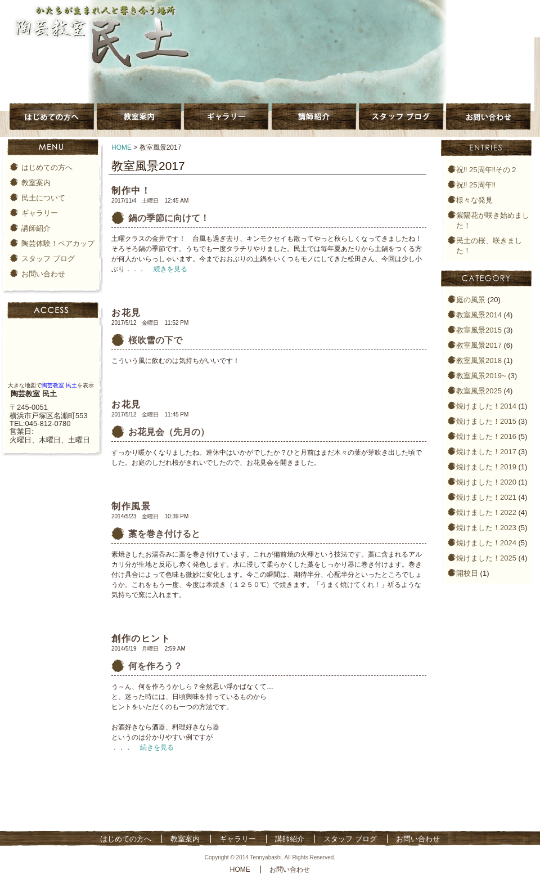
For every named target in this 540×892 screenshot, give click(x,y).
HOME (121, 147)
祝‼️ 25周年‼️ (476, 185)
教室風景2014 (479, 315)
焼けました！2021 (486, 497)
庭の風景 (470, 299)
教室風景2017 (479, 345)
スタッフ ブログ (48, 258)
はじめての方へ (47, 167)
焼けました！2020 (486, 482)
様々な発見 (474, 200)
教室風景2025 (479, 391)
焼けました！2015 (486, 421)
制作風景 (131, 506)
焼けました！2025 (486, 558)
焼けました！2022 (486, 512)
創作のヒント (141, 638)
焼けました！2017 (486, 451)
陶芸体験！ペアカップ (57, 243)
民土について (43, 198)
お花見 (126, 312)
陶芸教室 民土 (59, 385)
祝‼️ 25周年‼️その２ (487, 169)
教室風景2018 (479, 360)
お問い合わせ (43, 274)
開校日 (467, 573)
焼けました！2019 (486, 467)
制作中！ (131, 190)
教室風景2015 (479, 330)
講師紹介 (36, 228)
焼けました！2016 (486, 436)
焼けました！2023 (486, 527)
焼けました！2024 (486, 543)
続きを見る (170, 269)
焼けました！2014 (486, 406)
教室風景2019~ (481, 375)
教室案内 (36, 182)
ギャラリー (39, 213)
